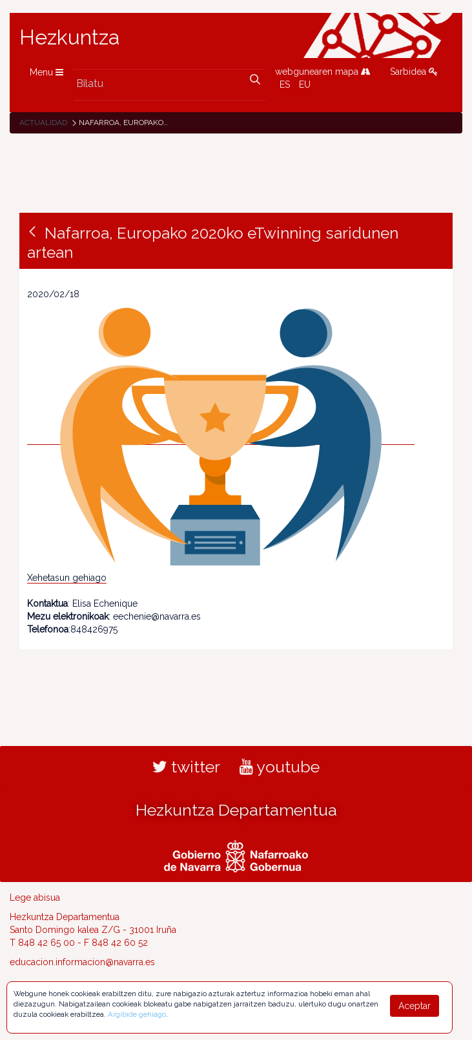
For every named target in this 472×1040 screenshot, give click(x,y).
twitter (186, 766)
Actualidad (43, 122)
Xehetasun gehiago (67, 578)
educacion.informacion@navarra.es (82, 962)
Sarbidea (414, 71)
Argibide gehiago (137, 1014)
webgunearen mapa (323, 71)
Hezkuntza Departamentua (236, 809)
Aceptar (414, 1006)
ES (285, 84)
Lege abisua (35, 897)
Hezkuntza (69, 37)
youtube (280, 766)
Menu (46, 72)
